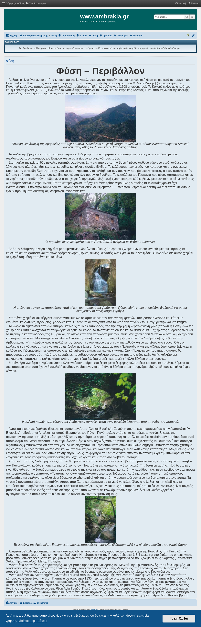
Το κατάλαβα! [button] (179, 618)
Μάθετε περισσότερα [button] (33, 620)
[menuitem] (36, 3)
